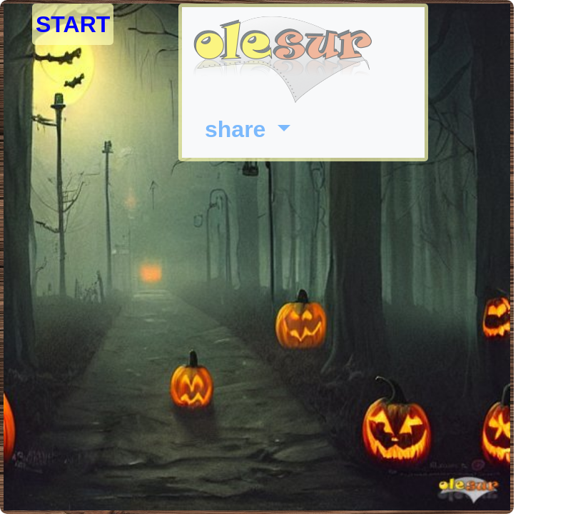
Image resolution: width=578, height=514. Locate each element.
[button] (247, 129)
